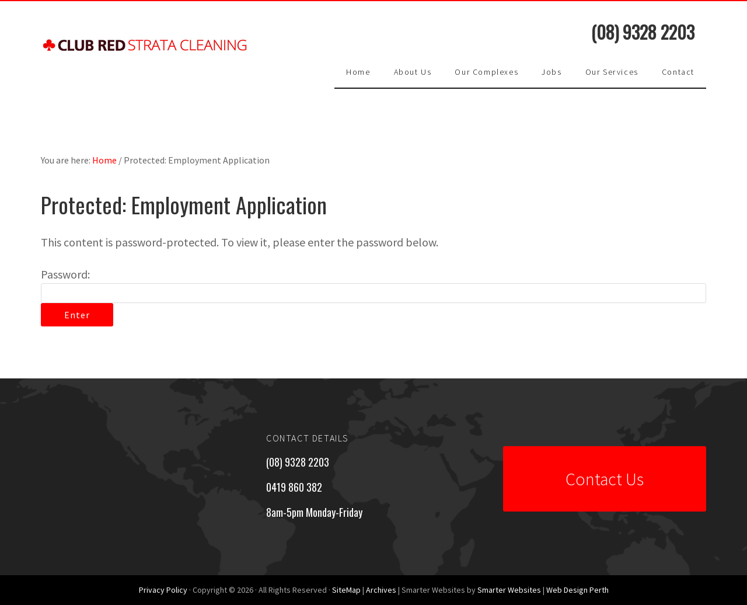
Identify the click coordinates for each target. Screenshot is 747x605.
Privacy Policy (163, 590)
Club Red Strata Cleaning (146, 57)
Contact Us (605, 479)
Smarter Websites (509, 590)
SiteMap (346, 590)
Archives (381, 590)
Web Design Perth (577, 590)
